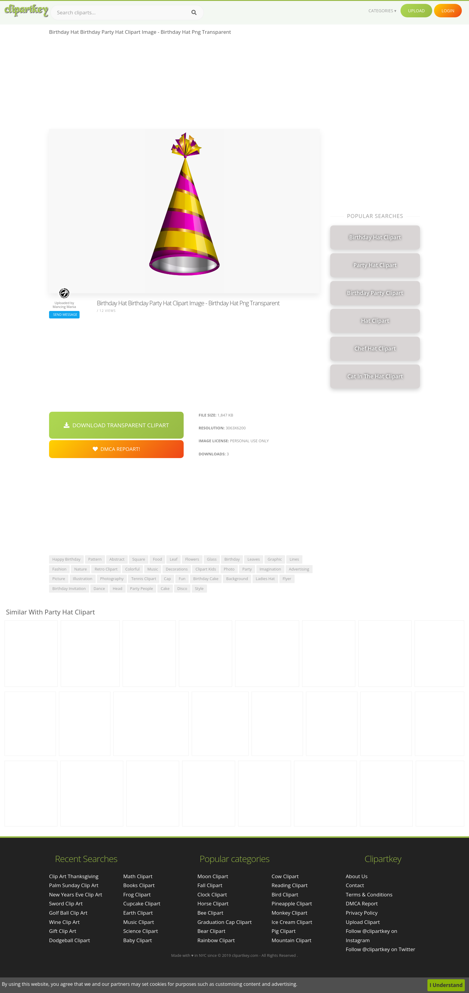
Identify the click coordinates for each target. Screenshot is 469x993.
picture (58, 578)
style (199, 588)
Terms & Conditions (369, 894)
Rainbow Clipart (216, 940)
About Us (357, 876)
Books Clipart (139, 885)
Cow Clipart (285, 876)
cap (167, 578)
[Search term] (127, 12)
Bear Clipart (211, 931)
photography (112, 578)
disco (182, 588)
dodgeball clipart (69, 940)
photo (229, 569)
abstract (116, 559)
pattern (95, 559)
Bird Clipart (285, 894)
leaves (253, 559)
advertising (299, 569)
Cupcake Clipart (141, 903)
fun (182, 578)
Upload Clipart (363, 922)
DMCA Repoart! (116, 449)
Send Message (64, 314)
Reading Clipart (289, 885)
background (237, 578)
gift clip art (62, 931)
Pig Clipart (284, 931)
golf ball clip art (68, 912)
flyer (287, 578)
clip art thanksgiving (73, 876)
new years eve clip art (75, 894)
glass (212, 559)
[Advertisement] (184, 84)
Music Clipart (138, 922)
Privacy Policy (361, 912)
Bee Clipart (210, 912)
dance (99, 588)
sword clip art (66, 903)
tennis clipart (143, 578)
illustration (82, 578)
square (138, 559)
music (152, 569)
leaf (173, 559)
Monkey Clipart (289, 912)
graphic (275, 559)
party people (141, 588)
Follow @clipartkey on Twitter (380, 949)
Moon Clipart (212, 876)
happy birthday (66, 559)
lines (294, 559)
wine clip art (64, 922)
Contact (355, 885)
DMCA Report (362, 903)
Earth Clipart (138, 912)
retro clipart (106, 569)
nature (80, 569)
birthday (232, 559)
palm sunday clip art (73, 885)
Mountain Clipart (291, 940)
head (117, 588)
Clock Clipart (212, 894)
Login (447, 10)
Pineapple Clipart (292, 903)
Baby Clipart (137, 940)
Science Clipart (140, 931)
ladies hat (265, 578)
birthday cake (205, 578)
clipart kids (205, 569)
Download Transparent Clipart (116, 425)
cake (165, 588)
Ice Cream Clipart (292, 922)
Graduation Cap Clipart (224, 922)
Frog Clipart (137, 894)
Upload (416, 10)
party (247, 569)
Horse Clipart (213, 903)
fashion (59, 569)
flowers (192, 559)
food (157, 559)
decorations (177, 569)
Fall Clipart (209, 885)
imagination (270, 569)
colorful (132, 569)
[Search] (194, 12)
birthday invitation (69, 588)
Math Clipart (138, 876)
